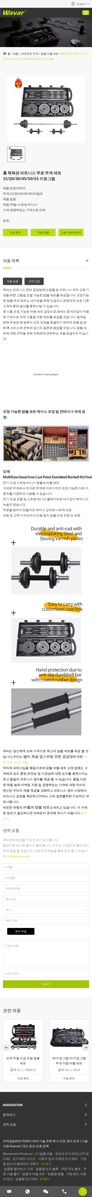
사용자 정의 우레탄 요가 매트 (58, 1158)
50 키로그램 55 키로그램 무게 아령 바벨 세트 (69, 1060)
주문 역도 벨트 (71, 1169)
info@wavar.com (18, 856)
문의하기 (9, 1114)
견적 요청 (34, 281)
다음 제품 (43, 232)
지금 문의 (23, 1078)
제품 (15, 53)
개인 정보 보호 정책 (35, 1146)
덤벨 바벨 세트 (49, 53)
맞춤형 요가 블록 (47, 1169)
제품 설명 (12, 281)
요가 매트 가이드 (24, 1158)
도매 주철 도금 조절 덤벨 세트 (23, 1060)
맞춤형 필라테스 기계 (19, 1169)
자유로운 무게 (29, 53)
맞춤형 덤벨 (56, 1174)
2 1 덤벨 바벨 (44, 1153)
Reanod (15, 1146)
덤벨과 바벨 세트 (34, 1174)
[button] (6, 1047)
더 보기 (46, 1163)
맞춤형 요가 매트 (27, 1179)
